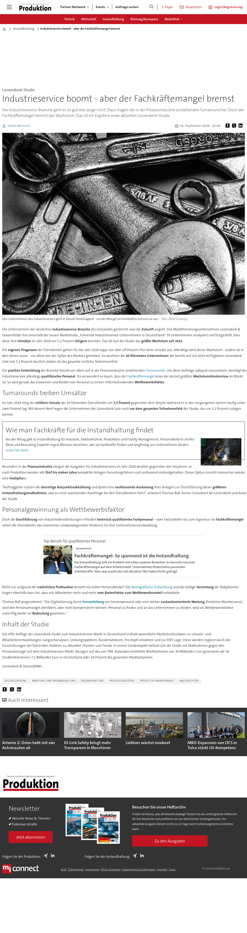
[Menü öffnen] (9, 7)
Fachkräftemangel (140, 376)
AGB (63, 869)
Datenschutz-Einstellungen (138, 869)
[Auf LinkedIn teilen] (241, 126)
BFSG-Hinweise (110, 869)
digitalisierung (15, 680)
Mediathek (172, 19)
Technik (69, 19)
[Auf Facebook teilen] (228, 126)
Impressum (92, 869)
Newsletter (194, 7)
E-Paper (167, 7)
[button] (237, 730)
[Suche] (151, 7)
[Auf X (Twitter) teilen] (235, 126)
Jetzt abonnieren (30, 837)
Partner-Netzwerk (73, 7)
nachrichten (188, 680)
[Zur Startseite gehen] (35, 7)
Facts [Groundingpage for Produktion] (172, 869)
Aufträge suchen (126, 7)
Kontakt (162, 869)
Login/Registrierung (228, 7)
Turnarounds (155, 370)
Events (100, 7)
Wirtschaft (88, 19)
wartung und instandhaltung (54, 680)
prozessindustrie (122, 680)
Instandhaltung (113, 19)
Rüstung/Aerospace (144, 19)
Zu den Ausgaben (170, 841)
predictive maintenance (157, 680)
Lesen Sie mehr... (18, 450)
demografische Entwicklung (151, 587)
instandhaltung (92, 680)
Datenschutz (75, 869)
